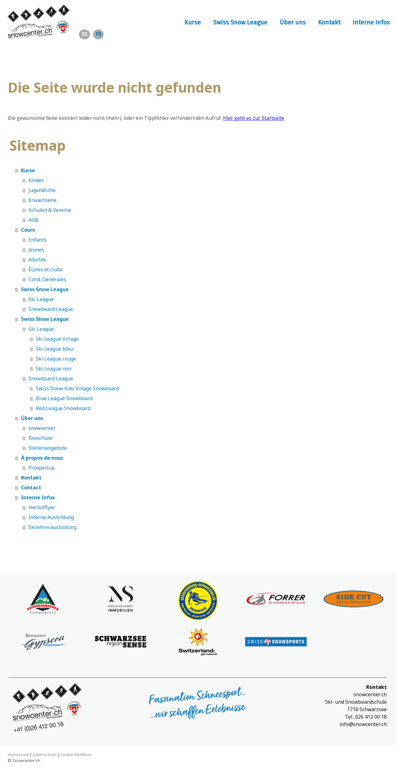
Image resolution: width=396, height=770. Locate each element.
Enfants (37, 239)
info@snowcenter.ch (363, 724)
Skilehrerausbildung (52, 527)
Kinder (36, 180)
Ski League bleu (54, 348)
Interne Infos (371, 22)
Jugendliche (42, 190)
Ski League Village (57, 338)
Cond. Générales (47, 279)
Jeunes (36, 249)
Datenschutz (44, 754)
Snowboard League (50, 309)
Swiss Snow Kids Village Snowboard (77, 388)
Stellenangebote (47, 447)
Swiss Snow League (240, 22)
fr (98, 34)
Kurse (192, 22)
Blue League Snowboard (64, 398)
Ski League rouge (56, 358)
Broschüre (40, 438)
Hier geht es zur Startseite (253, 118)
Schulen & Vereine (49, 210)
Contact (31, 487)
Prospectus (41, 467)
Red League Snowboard (63, 408)
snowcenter (42, 428)
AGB (33, 220)
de (84, 34)
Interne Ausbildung (51, 517)
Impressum (18, 754)
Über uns (293, 22)
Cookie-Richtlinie (75, 754)
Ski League (41, 299)
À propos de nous (42, 457)
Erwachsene (42, 200)
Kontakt (329, 22)
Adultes (37, 259)
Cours (28, 229)
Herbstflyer (41, 507)
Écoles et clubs (45, 269)
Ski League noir (54, 368)
